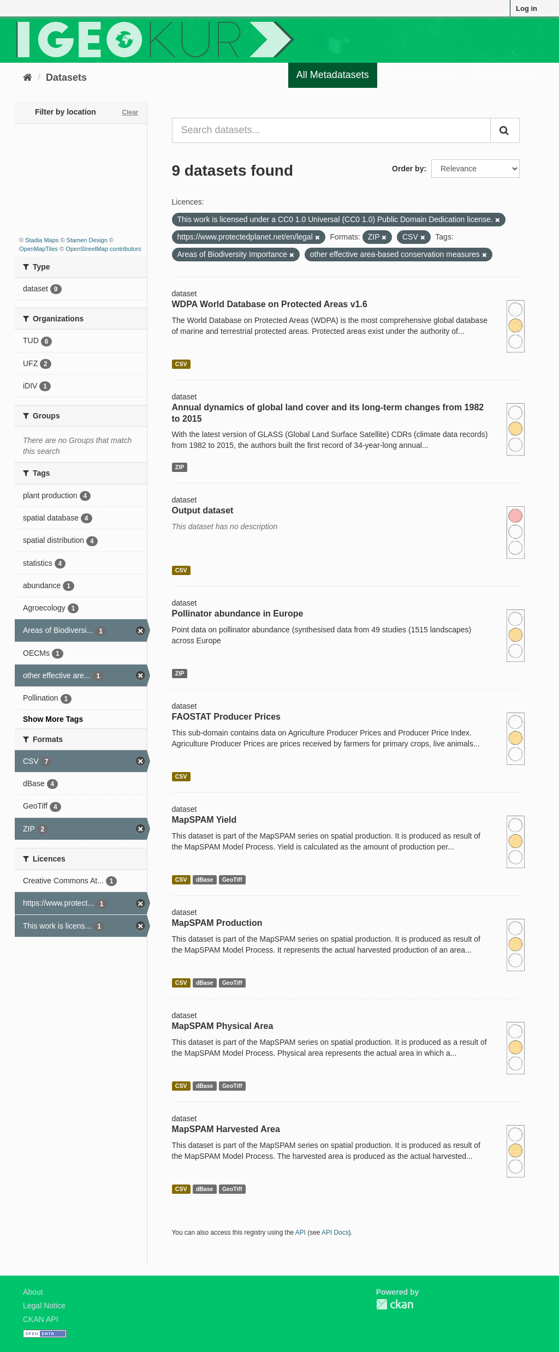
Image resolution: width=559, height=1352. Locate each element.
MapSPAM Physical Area (222, 1026)
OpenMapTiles (38, 249)
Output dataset (203, 510)
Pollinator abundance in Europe (238, 613)
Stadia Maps (41, 240)
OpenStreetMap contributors (103, 249)
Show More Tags (53, 719)
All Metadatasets (332, 74)
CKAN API (40, 1319)
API (300, 1232)
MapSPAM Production (217, 923)
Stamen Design (87, 240)
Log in (526, 8)
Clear (130, 112)
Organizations (504, 74)
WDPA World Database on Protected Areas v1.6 (269, 304)
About (33, 1292)
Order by (408, 168)
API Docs (335, 1232)
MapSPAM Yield (204, 819)
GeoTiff (232, 879)
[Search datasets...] (331, 130)
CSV (181, 364)
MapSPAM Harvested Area (226, 1129)
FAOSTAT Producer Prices (226, 716)
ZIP (179, 467)
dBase (204, 879)
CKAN (394, 1304)
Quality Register (421, 74)
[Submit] (505, 130)
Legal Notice (44, 1305)
